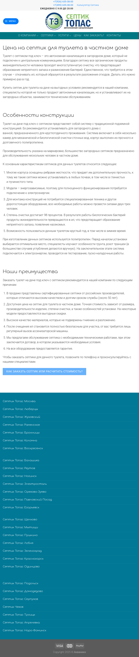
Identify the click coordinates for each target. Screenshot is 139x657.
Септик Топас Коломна (20, 440)
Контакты (114, 35)
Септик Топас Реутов (19, 468)
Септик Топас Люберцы (20, 409)
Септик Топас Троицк (19, 614)
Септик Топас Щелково (20, 519)
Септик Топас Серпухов (20, 599)
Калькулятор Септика (88, 5)
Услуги (64, 35)
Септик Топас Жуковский (21, 417)
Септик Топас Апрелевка (21, 622)
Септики (48, 35)
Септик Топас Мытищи (20, 527)
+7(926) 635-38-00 (63, 1)
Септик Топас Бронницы (21, 432)
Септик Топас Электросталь (25, 483)
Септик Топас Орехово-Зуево (24, 491)
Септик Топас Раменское (21, 424)
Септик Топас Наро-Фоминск (24, 630)
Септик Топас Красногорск (23, 558)
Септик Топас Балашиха (21, 460)
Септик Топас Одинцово (21, 566)
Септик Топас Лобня (18, 543)
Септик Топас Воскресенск (23, 448)
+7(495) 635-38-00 (63, 5)
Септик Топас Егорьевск (21, 507)
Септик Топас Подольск (20, 583)
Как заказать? (94, 35)
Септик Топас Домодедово (23, 591)
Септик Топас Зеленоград (22, 550)
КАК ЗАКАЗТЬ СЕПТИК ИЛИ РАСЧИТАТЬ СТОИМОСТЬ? (44, 371)
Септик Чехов (13, 606)
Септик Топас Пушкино (20, 535)
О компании (28, 35)
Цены (77, 35)
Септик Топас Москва (19, 401)
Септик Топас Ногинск (20, 476)
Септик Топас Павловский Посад (27, 499)
